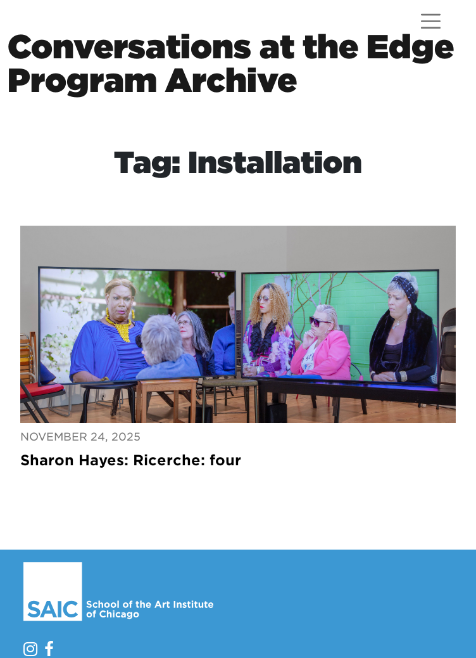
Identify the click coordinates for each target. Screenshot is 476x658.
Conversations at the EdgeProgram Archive (231, 63)
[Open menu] (431, 21)
